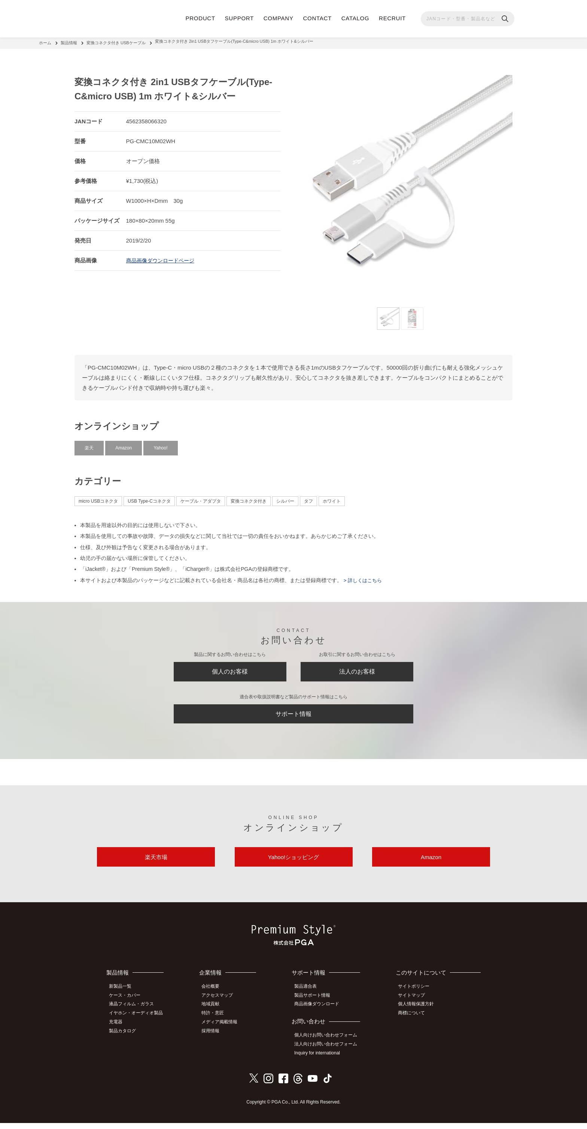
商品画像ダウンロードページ (162, 257)
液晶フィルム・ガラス (134, 1012)
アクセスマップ (222, 1004)
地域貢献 (215, 1012)
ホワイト (332, 497)
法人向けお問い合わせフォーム (329, 1051)
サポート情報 (293, 716)
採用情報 (215, 1037)
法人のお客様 (357, 670)
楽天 (89, 444)
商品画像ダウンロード (320, 1012)
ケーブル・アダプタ (200, 497)
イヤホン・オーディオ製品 (139, 1021)
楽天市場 (156, 864)
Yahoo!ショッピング (293, 864)
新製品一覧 (123, 996)
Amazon (123, 444)
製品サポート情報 (316, 1004)
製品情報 (69, 41)
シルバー (285, 497)
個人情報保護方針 (419, 1012)
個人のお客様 (230, 670)
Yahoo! (160, 444)
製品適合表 (309, 996)
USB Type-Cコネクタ (149, 497)
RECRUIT (392, 18)
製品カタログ (125, 1037)
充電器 (118, 1029)
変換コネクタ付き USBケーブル (116, 41)
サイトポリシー (416, 996)
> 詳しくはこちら (363, 577)
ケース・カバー (127, 1004)
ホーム (45, 41)
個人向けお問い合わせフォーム (329, 1043)
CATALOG (355, 18)
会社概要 (215, 996)
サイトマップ (414, 1004)
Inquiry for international (321, 1059)
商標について (414, 1021)
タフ (308, 497)
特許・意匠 (217, 1021)
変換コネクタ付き (249, 497)
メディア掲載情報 (224, 1029)
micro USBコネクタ (98, 497)
